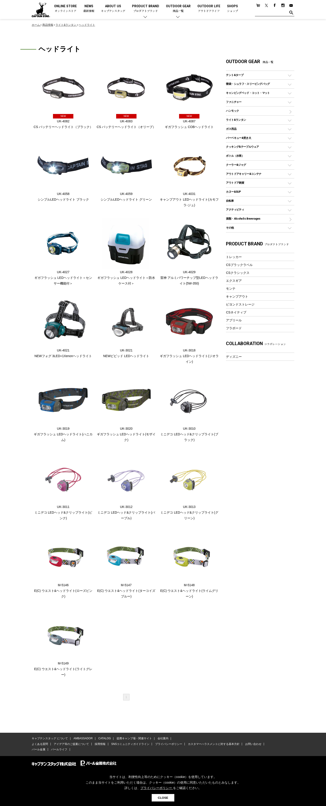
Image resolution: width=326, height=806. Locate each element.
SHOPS (232, 9)
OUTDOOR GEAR (178, 9)
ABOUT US (113, 9)
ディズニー (234, 356)
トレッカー (234, 257)
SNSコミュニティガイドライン (130, 744)
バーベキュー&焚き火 (238, 138)
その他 (230, 227)
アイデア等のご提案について (71, 744)
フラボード (234, 328)
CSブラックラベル (239, 265)
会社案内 (162, 739)
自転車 (230, 200)
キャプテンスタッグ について (50, 739)
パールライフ (59, 750)
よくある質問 (40, 744)
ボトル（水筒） (235, 155)
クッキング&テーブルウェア (242, 146)
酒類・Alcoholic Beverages (243, 218)
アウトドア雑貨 (235, 182)
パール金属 (38, 750)
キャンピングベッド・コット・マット (248, 93)
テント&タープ (234, 75)
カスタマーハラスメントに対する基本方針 (213, 744)
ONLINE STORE (65, 9)
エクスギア (234, 280)
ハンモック (232, 110)
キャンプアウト (237, 296)
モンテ (230, 288)
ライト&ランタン (236, 119)
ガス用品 (231, 128)
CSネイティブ (236, 312)
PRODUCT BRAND (145, 9)
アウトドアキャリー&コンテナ (243, 173)
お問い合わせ (252, 744)
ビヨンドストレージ (240, 304)
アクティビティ (235, 209)
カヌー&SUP (233, 191)
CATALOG (104, 739)
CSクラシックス (237, 273)
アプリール (234, 320)
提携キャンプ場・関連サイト (133, 739)
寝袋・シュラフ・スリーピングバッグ (248, 83)
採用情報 (99, 744)
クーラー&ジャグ (236, 164)
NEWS (88, 9)
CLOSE (163, 797)
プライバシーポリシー (168, 744)
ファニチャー (233, 102)
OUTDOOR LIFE (208, 9)
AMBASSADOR (83, 739)
